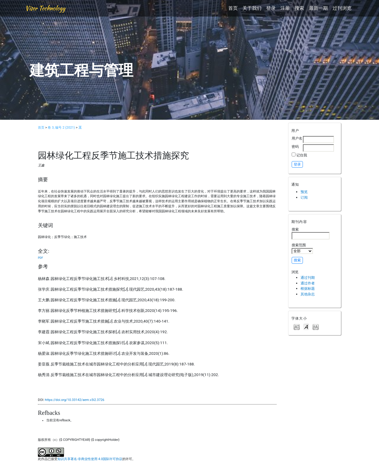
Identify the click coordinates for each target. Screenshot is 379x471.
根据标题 (308, 288)
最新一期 (318, 8)
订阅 (304, 197)
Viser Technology (45, 8)
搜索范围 (302, 248)
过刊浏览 (342, 8)
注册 (285, 8)
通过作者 (308, 283)
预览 (304, 192)
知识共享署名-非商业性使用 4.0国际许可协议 (89, 459)
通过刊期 (308, 277)
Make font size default (306, 326)
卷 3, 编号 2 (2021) (61, 128)
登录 (271, 8)
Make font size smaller (297, 326)
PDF (40, 257)
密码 (295, 146)
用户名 (297, 138)
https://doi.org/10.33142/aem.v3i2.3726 (75, 400)
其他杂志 (308, 294)
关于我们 (252, 8)
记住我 (301, 155)
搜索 (299, 8)
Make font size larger (316, 326)
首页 (233, 8)
